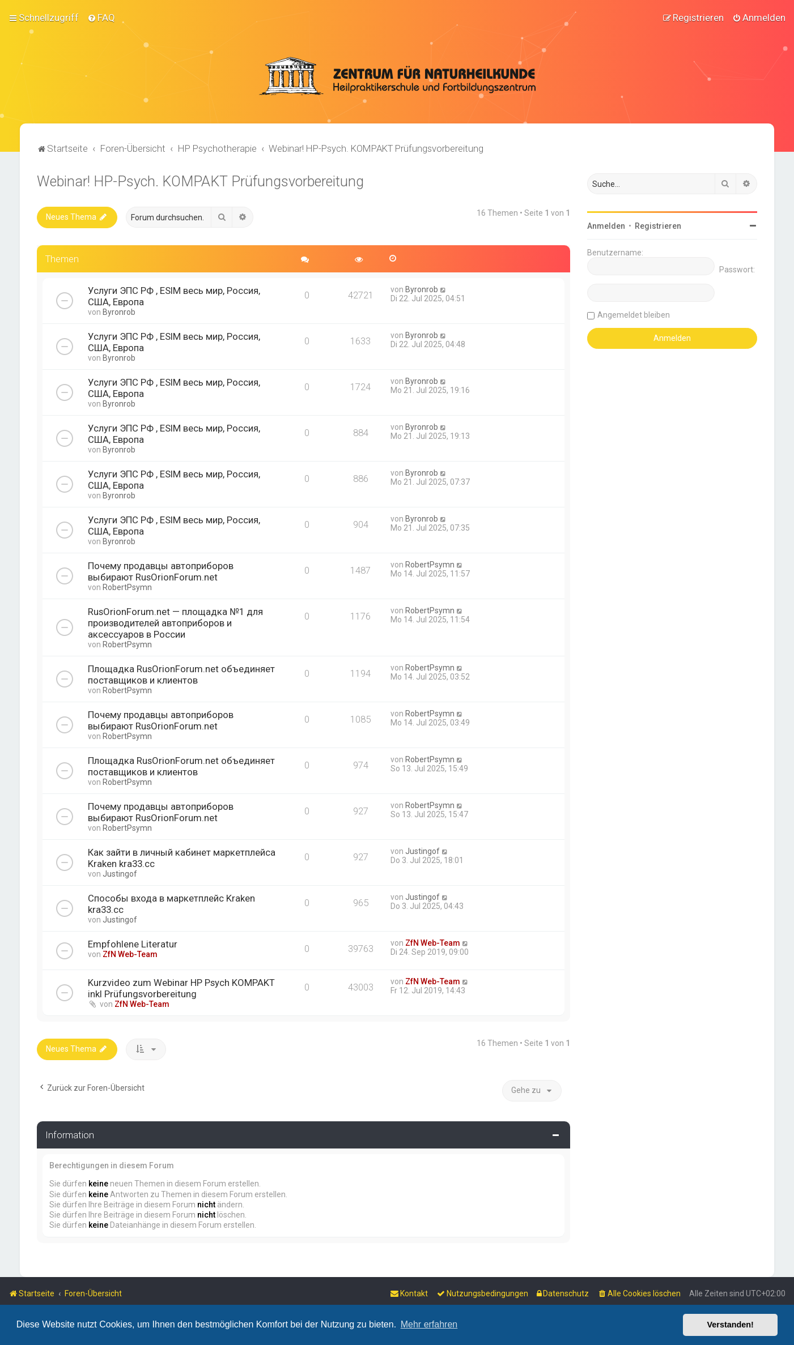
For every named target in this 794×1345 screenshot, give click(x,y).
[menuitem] (101, 17)
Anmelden (606, 225)
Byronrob (119, 312)
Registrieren (658, 225)
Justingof (120, 873)
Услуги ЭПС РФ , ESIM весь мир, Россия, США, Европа (174, 296)
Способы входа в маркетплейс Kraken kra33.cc (171, 904)
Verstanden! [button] (730, 1324)
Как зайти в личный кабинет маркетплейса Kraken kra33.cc (181, 858)
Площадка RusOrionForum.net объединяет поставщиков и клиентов (181, 674)
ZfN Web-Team (130, 954)
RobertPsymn (127, 587)
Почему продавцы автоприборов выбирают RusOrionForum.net (160, 571)
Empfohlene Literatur (132, 944)
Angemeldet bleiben (633, 314)
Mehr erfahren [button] (429, 1324)
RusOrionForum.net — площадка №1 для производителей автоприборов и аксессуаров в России (175, 623)
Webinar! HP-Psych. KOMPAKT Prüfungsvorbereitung (200, 181)
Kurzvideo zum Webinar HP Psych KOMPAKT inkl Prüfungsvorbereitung (181, 988)
